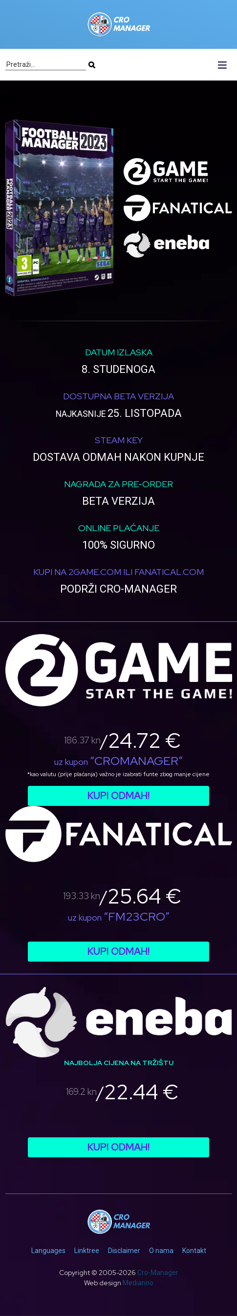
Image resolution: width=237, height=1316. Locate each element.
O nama (161, 1250)
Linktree (86, 1250)
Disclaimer (124, 1250)
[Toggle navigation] (222, 64)
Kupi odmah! (118, 795)
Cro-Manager (157, 1272)
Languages (48, 1250)
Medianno (138, 1283)
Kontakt (194, 1250)
